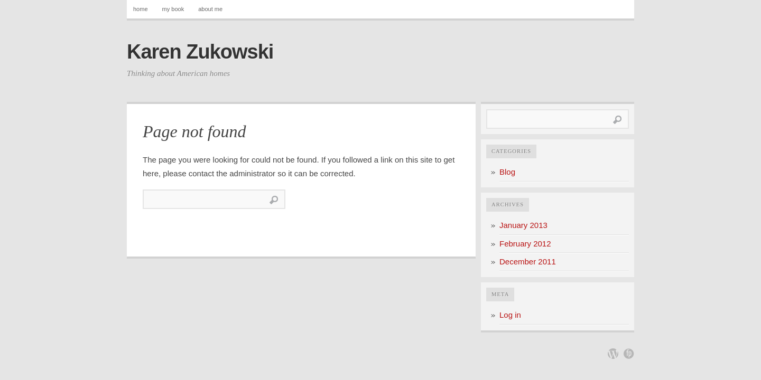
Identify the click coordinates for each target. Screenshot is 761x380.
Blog (507, 171)
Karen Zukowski (200, 52)
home (140, 9)
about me (210, 9)
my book (173, 9)
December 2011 (527, 261)
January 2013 (523, 225)
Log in (510, 314)
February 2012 (525, 243)
